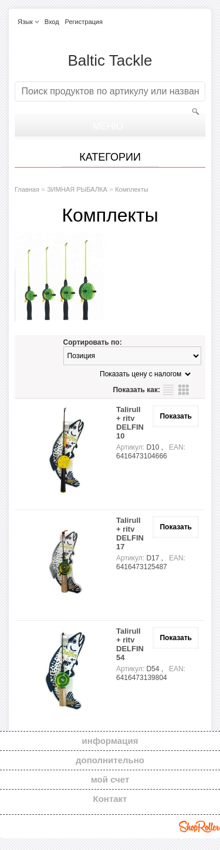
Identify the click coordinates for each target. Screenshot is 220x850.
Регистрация (84, 21)
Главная (27, 189)
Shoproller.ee (199, 826)
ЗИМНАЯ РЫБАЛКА (77, 189)
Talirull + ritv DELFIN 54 (130, 644)
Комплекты (131, 189)
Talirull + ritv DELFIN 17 (130, 533)
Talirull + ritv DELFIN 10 (130, 422)
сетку (183, 390)
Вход (52, 21)
